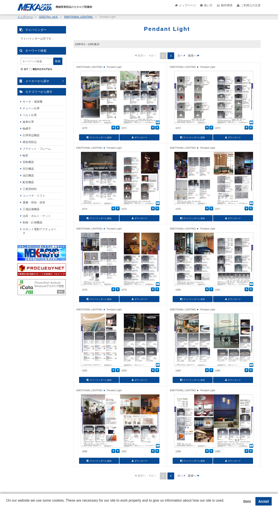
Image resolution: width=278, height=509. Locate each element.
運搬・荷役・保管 (34, 202)
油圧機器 (28, 175)
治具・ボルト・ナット (37, 216)
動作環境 (226, 5)
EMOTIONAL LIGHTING (78, 16)
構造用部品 (30, 142)
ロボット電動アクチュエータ (39, 231)
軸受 (25, 155)
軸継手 (27, 128)
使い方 (208, 5)
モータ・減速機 (32, 101)
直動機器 (28, 162)
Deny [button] (247, 501)
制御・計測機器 (32, 222)
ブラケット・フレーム (37, 148)
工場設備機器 (31, 209)
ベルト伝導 (30, 115)
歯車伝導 (28, 121)
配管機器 (28, 182)
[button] (7, 503)
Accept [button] (263, 501)
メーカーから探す (37, 81)
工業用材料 (30, 189)
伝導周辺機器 (31, 135)
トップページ (187, 5)
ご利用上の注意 (251, 5)
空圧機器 (28, 168)
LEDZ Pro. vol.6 (48, 16)
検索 (58, 61)
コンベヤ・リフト (34, 195)
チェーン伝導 (31, 108)
